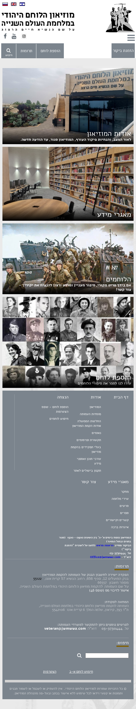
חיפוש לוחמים (58, 418)
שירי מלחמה (120, 498)
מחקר (125, 491)
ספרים (124, 513)
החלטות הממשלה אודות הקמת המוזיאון (86, 423)
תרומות (26, 51)
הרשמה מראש (104, 545)
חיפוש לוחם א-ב (81, 671)
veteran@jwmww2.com (65, 628)
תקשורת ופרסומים (89, 440)
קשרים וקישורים (117, 520)
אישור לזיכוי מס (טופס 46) (109, 590)
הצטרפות (49, 671)
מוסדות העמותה (90, 414)
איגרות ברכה (120, 527)
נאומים (96, 432)
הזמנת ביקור (123, 50)
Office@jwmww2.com (105, 557)
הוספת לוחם (50, 51)
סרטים (124, 505)
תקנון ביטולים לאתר (87, 470)
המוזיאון (95, 407)
